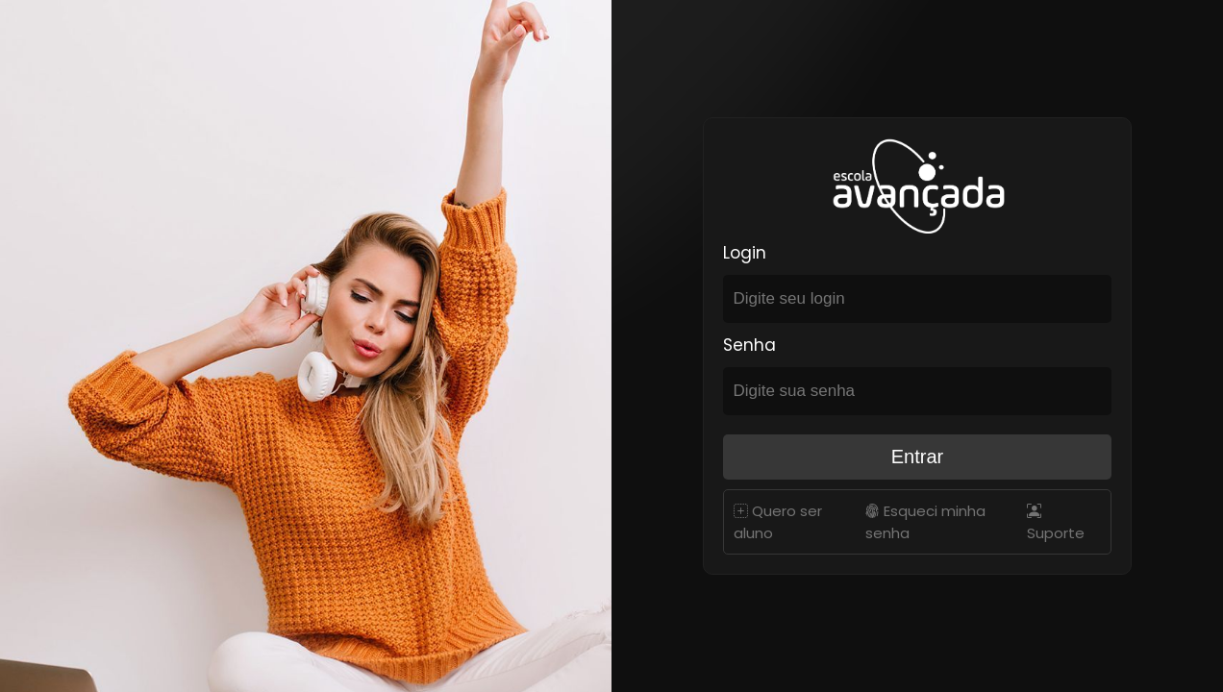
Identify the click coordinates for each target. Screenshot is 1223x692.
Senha (749, 345)
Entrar (917, 456)
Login (744, 252)
